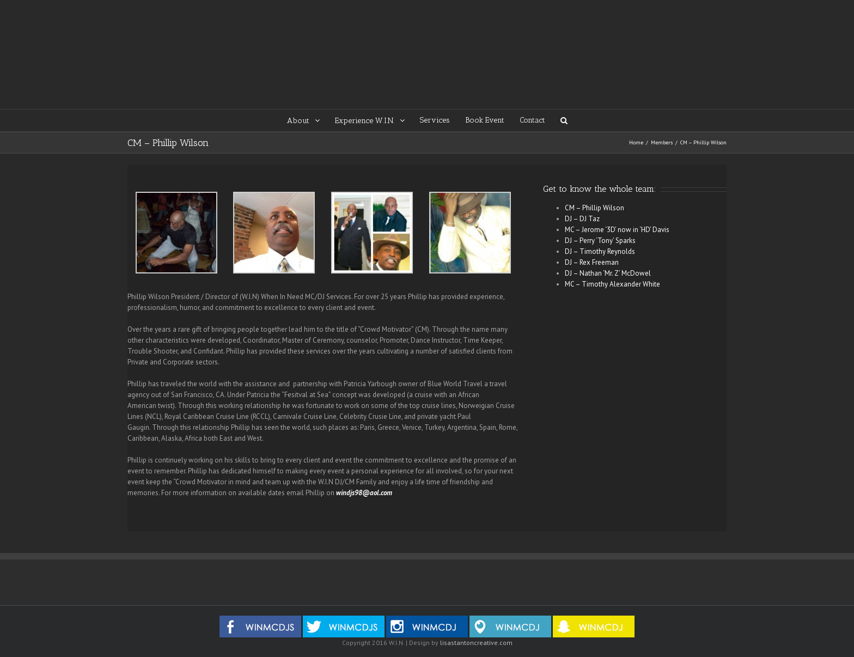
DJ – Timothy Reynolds (600, 251)
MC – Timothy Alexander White (612, 284)
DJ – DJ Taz (582, 218)
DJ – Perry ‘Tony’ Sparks (600, 240)
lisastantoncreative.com (476, 642)
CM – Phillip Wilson (594, 207)
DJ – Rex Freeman (592, 262)
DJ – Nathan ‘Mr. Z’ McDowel (608, 273)
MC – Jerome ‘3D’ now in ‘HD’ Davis (617, 229)
